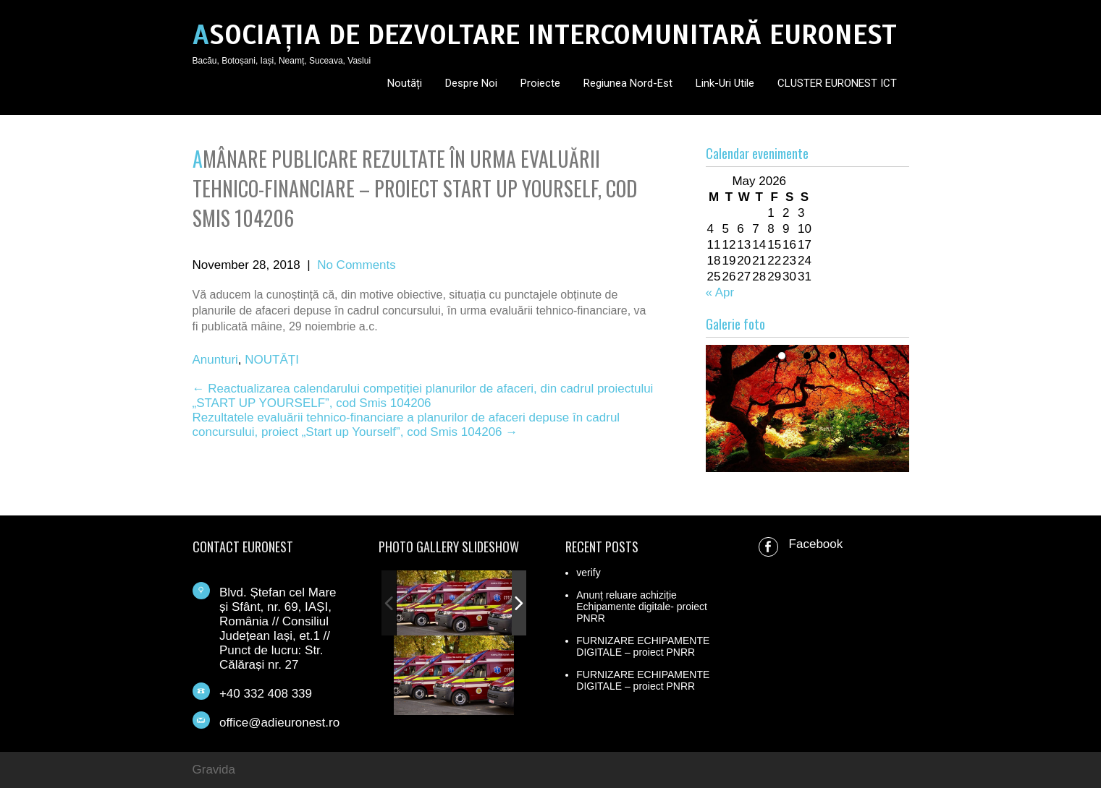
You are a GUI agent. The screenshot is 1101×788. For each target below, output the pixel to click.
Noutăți (404, 83)
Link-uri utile (725, 83)
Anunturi (215, 360)
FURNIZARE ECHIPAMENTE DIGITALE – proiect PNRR (642, 646)
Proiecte (540, 83)
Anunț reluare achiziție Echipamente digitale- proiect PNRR (641, 606)
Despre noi (471, 83)
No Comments (356, 265)
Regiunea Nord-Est (627, 83)
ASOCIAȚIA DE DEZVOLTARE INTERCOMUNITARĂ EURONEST (545, 35)
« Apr (720, 292)
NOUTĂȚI (272, 360)
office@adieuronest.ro (279, 722)
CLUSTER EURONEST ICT (837, 83)
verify (588, 572)
